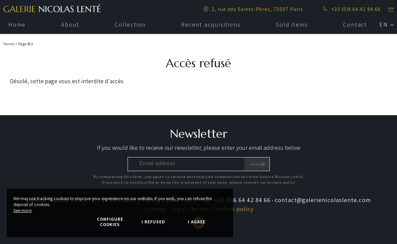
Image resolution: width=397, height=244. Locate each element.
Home (8, 43)
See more (22, 210)
